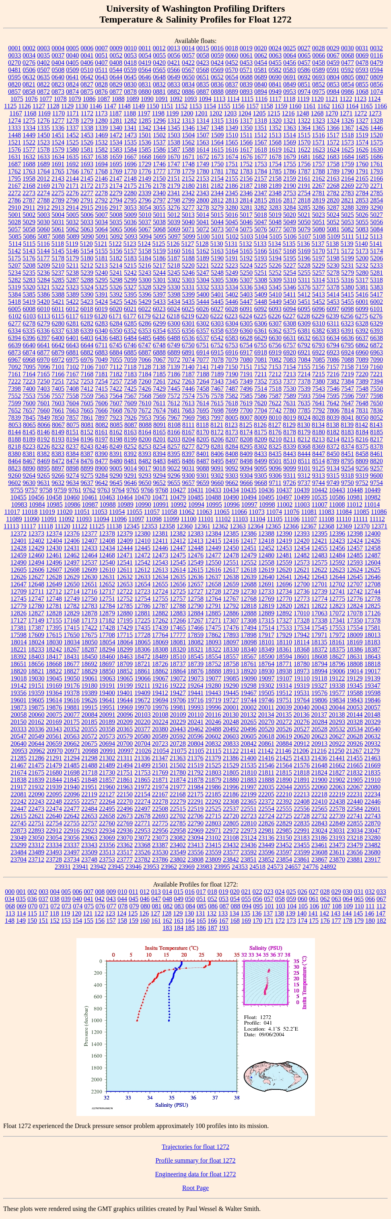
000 (9, 891)
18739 (195, 663)
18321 (195, 649)
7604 (72, 403)
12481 (284, 555)
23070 (125, 837)
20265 (249, 721)
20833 (231, 743)
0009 (115, 48)
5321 (43, 287)
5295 (101, 279)
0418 (130, 62)
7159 (361, 366)
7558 (72, 395)
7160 (376, 366)
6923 (333, 352)
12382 (178, 533)
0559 (130, 69)
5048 (275, 222)
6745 (115, 345)
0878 (130, 91)
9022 (173, 468)
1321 (289, 120)
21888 (266, 779)
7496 (246, 388)
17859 (195, 634)
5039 (173, 222)
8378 (376, 446)
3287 (333, 207)
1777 (159, 171)
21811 (266, 772)
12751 (107, 598)
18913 (231, 671)
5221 (202, 265)
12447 (178, 548)
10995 (214, 504)
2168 (29, 185)
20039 (284, 707)
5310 (289, 279)
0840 (260, 84)
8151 (72, 432)
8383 (57, 453)
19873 (18, 707)
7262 (173, 381)
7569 (159, 395)
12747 (36, 598)
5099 (188, 236)
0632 (29, 77)
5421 (57, 301)
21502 (178, 765)
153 (66, 920)
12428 (18, 548)
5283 (29, 279)
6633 (318, 337)
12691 (266, 584)
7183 (130, 374)
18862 (160, 671)
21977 (178, 787)
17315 (266, 620)
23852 (266, 859)
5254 (289, 272)
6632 (304, 337)
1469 (101, 135)
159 (133, 920)
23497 (72, 852)
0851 (304, 84)
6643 (72, 345)
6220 (202, 316)
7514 (260, 388)
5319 (14, 287)
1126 (24, 106)
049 (178, 898)
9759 (60, 490)
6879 (57, 352)
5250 (246, 272)
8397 (188, 453)
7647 (347, 403)
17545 (319, 627)
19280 (213, 685)
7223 (29, 381)
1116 (261, 98)
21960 (107, 787)
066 (370, 898)
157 (111, 920)
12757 (178, 598)
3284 (289, 207)
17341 (337, 620)
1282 (130, 120)
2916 (101, 207)
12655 (160, 584)
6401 (72, 337)
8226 (43, 446)
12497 (72, 562)
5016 (231, 214)
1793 (376, 171)
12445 (142, 548)
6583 (231, 337)
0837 (231, 84)
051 (201, 898)
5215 (130, 265)
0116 (376, 55)
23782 (142, 859)
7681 (173, 410)
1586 (159, 149)
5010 (144, 214)
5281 (376, 272)
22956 (160, 830)
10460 (72, 497)
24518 (257, 866)
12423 (337, 540)
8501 (275, 461)
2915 (86, 207)
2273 (29, 193)
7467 (217, 388)
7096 (43, 366)
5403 (246, 294)
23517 (125, 852)
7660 (43, 410)
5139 (347, 243)
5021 (304, 214)
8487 (202, 461)
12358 (167, 526)
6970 (43, 359)
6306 (260, 323)
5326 (115, 287)
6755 (260, 345)
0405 (72, 62)
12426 (372, 540)
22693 (160, 816)
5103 (246, 236)
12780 (36, 605)
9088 (202, 468)
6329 (376, 323)
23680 (372, 852)
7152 (260, 366)
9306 (275, 475)
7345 (231, 381)
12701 (319, 584)
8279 (202, 446)
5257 (318, 272)
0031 (362, 48)
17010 (302, 613)
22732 (319, 816)
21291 (54, 758)
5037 (144, 222)
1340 (115, 127)
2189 (275, 185)
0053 (130, 55)
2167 (14, 185)
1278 (72, 120)
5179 (72, 258)
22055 (302, 787)
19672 (142, 700)
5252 (275, 272)
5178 (57, 258)
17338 (319, 620)
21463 (372, 758)
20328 (355, 721)
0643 (101, 77)
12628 (54, 576)
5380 (347, 287)
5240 (101, 272)
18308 (160, 649)
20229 (178, 721)
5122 (115, 243)
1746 (159, 164)
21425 (284, 758)
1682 (318, 156)
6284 (115, 323)
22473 (36, 808)
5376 (304, 287)
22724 (266, 816)
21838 (18, 779)
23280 (372, 837)
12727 (195, 591)
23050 (36, 837)
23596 (266, 852)
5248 (217, 272)
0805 (347, 77)
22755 (72, 823)
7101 (58, 366)
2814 (246, 200)
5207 (14, 265)
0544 (115, 69)
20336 (36, 729)
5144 (43, 251)
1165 (366, 106)
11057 (152, 511)
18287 (89, 649)
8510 (289, 461)
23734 (72, 859)
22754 (54, 823)
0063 (275, 55)
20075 (54, 714)
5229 (318, 265)
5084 (376, 229)
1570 (304, 142)
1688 (29, 164)
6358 (217, 330)
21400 (249, 758)
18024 (37, 642)
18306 (142, 649)
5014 (202, 214)
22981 (266, 830)
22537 (231, 808)
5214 (115, 265)
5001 (14, 214)
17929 (284, 634)
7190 (231, 374)
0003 (43, 48)
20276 (302, 721)
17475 (213, 627)
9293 (144, 475)
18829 (89, 671)
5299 (130, 279)
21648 (319, 765)
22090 (36, 794)
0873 (57, 91)
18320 (178, 649)
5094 (145, 236)
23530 (160, 852)
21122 (231, 750)
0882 (173, 91)
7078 (217, 359)
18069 (160, 642)
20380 (160, 729)
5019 (275, 214)
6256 (347, 316)
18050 (90, 642)
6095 (304, 308)
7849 (43, 417)
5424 (101, 301)
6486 (159, 337)
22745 (18, 823)
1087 (103, 98)
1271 (346, 113)
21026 (143, 750)
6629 (260, 337)
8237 (72, 446)
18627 (337, 656)
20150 (18, 721)
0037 (57, 55)
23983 (204, 866)
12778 (372, 598)
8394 (159, 453)
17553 (337, 627)
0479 (376, 62)
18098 (249, 642)
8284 (231, 446)
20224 (160, 721)
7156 (318, 366)
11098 (154, 519)
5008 (115, 214)
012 (145, 891)
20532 (337, 729)
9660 (217, 482)
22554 (266, 808)
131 (200, 913)
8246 (101, 446)
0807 (362, 77)
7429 (159, 388)
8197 (101, 439)
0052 (115, 55)
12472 (142, 555)
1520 (376, 135)
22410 (319, 801)
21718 (89, 772)
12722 (125, 591)
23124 (249, 837)
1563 (202, 142)
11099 (171, 519)
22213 (302, 794)
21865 (142, 779)
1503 (173, 135)
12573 (302, 562)
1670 (173, 156)
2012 (43, 178)
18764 (266, 663)
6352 (130, 330)
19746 (266, 700)
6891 (188, 352)
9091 (217, 468)
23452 (284, 845)
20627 (337, 736)
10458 (54, 497)
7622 (275, 403)
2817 (289, 200)
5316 (347, 279)
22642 (72, 816)
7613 (188, 403)
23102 (213, 837)
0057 (188, 55)
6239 (332, 316)
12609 (89, 569)
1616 (231, 149)
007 (88, 891)
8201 (159, 439)
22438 (337, 801)
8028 (318, 417)
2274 (43, 193)
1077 (45, 98)
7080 (246, 359)
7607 (115, 403)
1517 (333, 135)
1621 (289, 149)
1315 (217, 120)
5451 (304, 301)
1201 (201, 113)
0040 (72, 55)
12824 (355, 605)
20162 (36, 721)
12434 (107, 548)
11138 (114, 526)
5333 (217, 287)
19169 (54, 685)
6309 (304, 323)
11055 (134, 511)
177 (336, 920)
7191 (246, 374)
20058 (19, 714)
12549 (195, 562)
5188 (188, 258)
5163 (217, 251)
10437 (284, 490)
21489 (107, 765)
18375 (337, 649)
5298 (115, 279)
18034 (72, 642)
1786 (289, 171)
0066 (318, 55)
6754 (246, 345)
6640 (29, 345)
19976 (160, 707)
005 (66, 891)
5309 (275, 279)
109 (348, 906)
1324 (333, 120)
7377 (289, 381)
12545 (178, 562)
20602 (213, 736)
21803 (213, 772)
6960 (362, 352)
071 (44, 906)
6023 (159, 308)
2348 (275, 193)
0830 (130, 84)
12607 (54, 569)
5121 (101, 243)
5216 (144, 265)
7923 (115, 417)
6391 (347, 330)
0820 (14, 84)
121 (88, 913)
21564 (284, 765)
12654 (142, 584)
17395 (54, 627)
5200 (362, 258)
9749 (333, 482)
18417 (54, 656)
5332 (202, 287)
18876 (195, 671)
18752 (213, 663)
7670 (130, 410)
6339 (86, 330)
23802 (178, 859)
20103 (143, 714)
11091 (49, 519)
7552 (14, 395)
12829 (72, 613)
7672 (144, 410)
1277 (57, 120)
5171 (333, 251)
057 (269, 898)
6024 (173, 308)
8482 (144, 461)
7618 (231, 403)
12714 (72, 591)
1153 (195, 106)
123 (110, 913)
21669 (372, 765)
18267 (72, 649)
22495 (107, 808)
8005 (231, 417)
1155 (224, 106)
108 (337, 906)
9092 (231, 468)
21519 (195, 765)
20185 (89, 721)
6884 (115, 352)
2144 (72, 178)
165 (201, 920)
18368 (302, 649)
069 (21, 906)
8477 (101, 461)
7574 (188, 395)
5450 (289, 301)
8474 (72, 461)
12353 (149, 526)
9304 (246, 475)
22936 (125, 830)
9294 (159, 475)
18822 (54, 671)
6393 (376, 330)
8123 (231, 424)
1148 (124, 106)
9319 (362, 475)
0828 (101, 84)
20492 (231, 729)
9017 (144, 468)
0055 (159, 55)
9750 (347, 482)
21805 (231, 772)
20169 (54, 721)
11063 (204, 511)
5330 (173, 287)
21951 (89, 787)
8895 (43, 468)
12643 (319, 576)
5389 (72, 294)
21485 (72, 765)
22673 (125, 816)
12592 (337, 562)
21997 (249, 787)
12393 (302, 533)
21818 (302, 772)
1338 (86, 127)
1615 (217, 149)
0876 (101, 91)
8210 (275, 439)
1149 (138, 106)
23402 (178, 845)
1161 (309, 106)
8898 (72, 468)
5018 (260, 214)
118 (54, 913)
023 (269, 891)
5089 (72, 236)
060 (302, 898)
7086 (333, 359)
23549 (178, 852)
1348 (217, 127)
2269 (347, 185)
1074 (376, 91)
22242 (18, 801)
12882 (160, 613)
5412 (304, 294)
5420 (43, 301)
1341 (130, 127)
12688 (249, 584)
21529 (231, 765)
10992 (179, 504)
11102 (223, 519)
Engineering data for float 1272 (195, 1174)
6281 (72, 323)
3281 (246, 207)
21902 (337, 779)
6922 (318, 352)
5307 (246, 279)
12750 (89, 598)
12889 (266, 613)
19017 (372, 671)
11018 (29, 511)
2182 (217, 185)
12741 (337, 591)
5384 (14, 294)
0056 (173, 55)
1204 (244, 113)
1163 (337, 106)
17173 (89, 620)
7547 (347, 388)
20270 (266, 721)
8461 (376, 453)
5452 (318, 301)
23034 (355, 830)
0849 (289, 84)
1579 (57, 149)
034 (9, 898)
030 (347, 891)
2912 (43, 207)
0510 (86, 69)
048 (167, 898)
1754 (275, 164)
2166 (376, 178)
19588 (355, 692)
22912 (54, 830)
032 (370, 891)
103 (280, 906)
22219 (337, 794)
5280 (362, 272)
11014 (372, 504)
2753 (289, 193)
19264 (195, 685)
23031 (337, 830)
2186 (231, 185)
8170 (202, 432)
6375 (289, 330)
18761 (249, 663)
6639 (14, 345)
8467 (29, 461)
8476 (86, 461)
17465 (178, 627)
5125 (158, 243)
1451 (57, 135)
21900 (319, 779)
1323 (318, 120)
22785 (178, 823)
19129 (354, 678)
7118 (130, 366)
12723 (142, 591)
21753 (142, 772)
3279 (217, 207)
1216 (288, 113)
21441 (337, 758)
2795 (130, 200)
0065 (304, 55)
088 (235, 906)
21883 (249, 779)
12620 (284, 569)
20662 (72, 743)
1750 (217, 164)
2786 (14, 200)
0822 (43, 84)
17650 (72, 634)
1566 (246, 142)
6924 (347, 352)
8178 (289, 432)
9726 (289, 482)
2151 (173, 178)
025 (291, 891)
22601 (372, 808)
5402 (231, 294)
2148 (130, 178)
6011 (57, 308)
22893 (36, 830)
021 (246, 891)
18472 (142, 656)
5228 (304, 265)
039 (66, 898)
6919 (275, 352)
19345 (355, 685)
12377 (89, 533)
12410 (142, 540)
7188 (202, 374)
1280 (101, 120)
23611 (337, 852)
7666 (101, 410)
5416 (362, 294)
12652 (107, 584)
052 (212, 898)
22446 (372, 801)
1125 (10, 106)
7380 (318, 381)
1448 (14, 135)
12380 (142, 533)
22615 (18, 816)
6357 (202, 330)
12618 (249, 569)
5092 (116, 236)
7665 (86, 410)
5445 (217, 301)
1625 (347, 149)
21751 (125, 772)
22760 (107, 823)
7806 (333, 410)
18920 (249, 671)
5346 (289, 287)
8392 (130, 453)
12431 (72, 548)
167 (223, 920)
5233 (376, 265)
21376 (195, 758)
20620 (302, 736)
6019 (101, 308)
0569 (217, 69)
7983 (202, 417)
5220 (188, 265)
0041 (86, 55)
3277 (188, 207)
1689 (43, 164)
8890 (29, 468)
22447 (18, 808)
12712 (54, 591)
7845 (29, 417)
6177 (129, 316)
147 (380, 913)
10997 (249, 504)
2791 (86, 200)
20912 (302, 743)
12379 (125, 533)
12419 (284, 540)
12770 (284, 598)
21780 (178, 772)
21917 (18, 787)
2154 (217, 178)
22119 (89, 794)
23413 (195, 845)
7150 (231, 366)
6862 (362, 345)
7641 (318, 403)
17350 (355, 620)
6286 (144, 323)
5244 (159, 272)
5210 (57, 265)
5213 (101, 265)
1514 (289, 135)
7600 (29, 403)
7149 (216, 366)
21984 (195, 787)
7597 (362, 395)
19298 (249, 685)
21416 (266, 758)
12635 (178, 576)
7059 (130, 359)
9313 (318, 475)
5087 (43, 236)
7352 (260, 381)
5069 (173, 229)
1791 (362, 171)
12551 (231, 562)
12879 (107, 613)
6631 (289, 337)
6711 (101, 345)
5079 (304, 229)
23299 (18, 845)
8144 (14, 432)
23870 (337, 859)
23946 (134, 866)
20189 (107, 721)
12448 (195, 548)
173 (291, 920)
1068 (362, 91)
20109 (178, 714)
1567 (260, 142)
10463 (107, 497)
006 (77, 891)
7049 (101, 359)
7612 (173, 403)
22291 (195, 801)
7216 (333, 374)
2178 (159, 185)
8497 (231, 461)
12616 (213, 569)
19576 (319, 692)
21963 (125, 787)
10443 (337, 490)
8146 (43, 432)
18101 (267, 642)
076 (100, 906)
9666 (246, 482)
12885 (213, 613)
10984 (37, 504)
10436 (266, 490)
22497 (142, 808)
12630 (89, 576)
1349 (231, 127)
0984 (333, 91)
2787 (29, 200)
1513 (275, 135)
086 (213, 906)
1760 (362, 164)
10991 (161, 504)
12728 (213, 591)
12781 (54, 605)
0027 (304, 48)
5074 (231, 229)
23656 (355, 852)
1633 (43, 156)
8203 (173, 439)
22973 (249, 830)
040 (77, 898)
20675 (89, 743)
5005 (72, 214)
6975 (72, 359)
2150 (159, 178)
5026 (362, 214)
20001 (231, 707)
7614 (202, 403)
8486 (188, 461)
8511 (304, 461)
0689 (260, 77)
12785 (125, 605)
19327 (319, 685)
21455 (355, 758)
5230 (333, 265)
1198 (158, 113)
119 (65, 913)
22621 (36, 816)
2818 (304, 200)
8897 (57, 468)
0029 (333, 48)
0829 (115, 84)
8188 (14, 439)
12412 (178, 540)
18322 (213, 649)
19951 (107, 707)
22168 (178, 794)
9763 (103, 490)
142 (324, 913)
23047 (372, 830)
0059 (217, 55)
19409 (142, 692)
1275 (29, 120)
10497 (284, 497)
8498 (246, 461)
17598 (18, 634)
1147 (110, 106)
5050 (304, 222)
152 (55, 920)
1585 (144, 149)
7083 (289, 359)
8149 (57, 432)
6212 (158, 316)
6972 (57, 359)
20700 (125, 743)
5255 (304, 272)
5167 (275, 251)
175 (314, 920)
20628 (355, 736)
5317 (362, 279)
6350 (115, 330)
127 (155, 913)
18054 (107, 642)
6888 (159, 352)
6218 (173, 316)
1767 (86, 171)
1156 (238, 106)
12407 (89, 540)
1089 (132, 98)
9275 (86, 475)
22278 (160, 801)
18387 (372, 649)
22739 (337, 816)
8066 (43, 424)
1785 (275, 171)
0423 (202, 62)
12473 (160, 555)
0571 (246, 69)
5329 (159, 287)
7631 (289, 403)
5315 (333, 279)
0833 (173, 84)
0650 (188, 77)
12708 (372, 584)
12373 (36, 533)
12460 (36, 555)
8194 (72, 439)
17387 (36, 627)
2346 (246, 193)
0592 (347, 69)
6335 (29, 330)
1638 (101, 156)
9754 (376, 482)
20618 (266, 736)
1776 (144, 171)
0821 (29, 84)
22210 (284, 794)
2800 (202, 200)
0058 (202, 55)
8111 (188, 424)
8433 (260, 453)
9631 (43, 482)
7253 (86, 381)
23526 (142, 852)
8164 (144, 432)
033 (381, 891)
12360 (185, 526)
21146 (283, 750)
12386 (249, 533)
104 (291, 906)
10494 (249, 497)
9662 (231, 482)
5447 (246, 301)
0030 (347, 48)
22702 (178, 816)
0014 (188, 48)
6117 (72, 316)
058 (280, 898)
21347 (160, 758)
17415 (72, 627)
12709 (18, 591)
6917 (246, 352)
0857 (14, 91)
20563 (72, 736)
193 (223, 927)
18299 (125, 649)
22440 (355, 801)
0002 (29, 48)
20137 (319, 714)
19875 (36, 707)
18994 (319, 671)
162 (167, 920)
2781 (318, 193)
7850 (57, 417)
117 (43, 913)
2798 (173, 200)
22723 (249, 816)
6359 (231, 330)
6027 (217, 308)
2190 (289, 185)
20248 (231, 721)
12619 (266, 569)
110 (359, 906)
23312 (36, 845)
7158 (347, 366)
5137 (318, 243)
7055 (115, 359)
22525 (213, 808)
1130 (81, 106)
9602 (14, 482)
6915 (217, 352)
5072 (202, 229)
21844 (54, 779)
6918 (260, 352)
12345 (131, 526)
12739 (319, 591)
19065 (125, 678)
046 (145, 898)
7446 (188, 388)
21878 (195, 779)
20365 (125, 729)
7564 (115, 395)
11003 (302, 504)
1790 (347, 171)
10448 (355, 490)
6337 (57, 330)
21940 (72, 787)
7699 (231, 410)
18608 (319, 656)
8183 (347, 432)
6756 (275, 345)
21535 (249, 765)
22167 (160, 794)
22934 (107, 830)
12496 (54, 562)
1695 (115, 164)
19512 (284, 692)
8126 (260, 424)
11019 (47, 511)
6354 (159, 330)
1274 (14, 120)
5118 (57, 243)
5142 (14, 251)
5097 (174, 236)
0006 (86, 48)
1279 (86, 120)
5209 (43, 265)
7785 (304, 410)
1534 (115, 142)
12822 (319, 605)
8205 (202, 439)
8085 (116, 424)
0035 (43, 55)
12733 (266, 591)
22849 (337, 823)
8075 (72, 424)
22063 (337, 787)
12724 (160, 591)
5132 (245, 243)
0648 (159, 77)
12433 (89, 548)
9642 (101, 482)
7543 (318, 388)
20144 (354, 714)
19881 (72, 707)
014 (167, 891)
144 (347, 913)
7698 (217, 410)
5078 (289, 229)
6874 (29, 352)
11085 (361, 511)
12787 (160, 605)
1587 (173, 149)
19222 (178, 685)
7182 (115, 374)
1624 (333, 149)
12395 (319, 533)
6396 (29, 337)
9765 (132, 490)
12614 (178, 569)
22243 (36, 801)
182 (381, 920)
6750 (188, 345)
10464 (125, 497)
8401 (202, 453)
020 (235, 891)
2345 (231, 193)
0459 (333, 62)
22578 (337, 808)
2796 (144, 200)
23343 (89, 845)
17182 (107, 620)
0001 (14, 48)
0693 (318, 77)
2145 (86, 178)
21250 (336, 750)
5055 (362, 222)
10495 (266, 497)
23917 (372, 859)
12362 (220, 526)
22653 (89, 816)
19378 (72, 692)
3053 (130, 207)
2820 (333, 200)
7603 (57, 403)
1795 (14, 178)
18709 (125, 663)
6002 (376, 301)
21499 (142, 765)
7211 (260, 374)
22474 (54, 808)
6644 (86, 345)
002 (32, 891)
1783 (246, 171)
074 (77, 906)
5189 (202, 258)
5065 (115, 229)
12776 (355, 598)
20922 (337, 743)
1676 (246, 156)
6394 (14, 337)
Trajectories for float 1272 (195, 1146)
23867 (319, 859)
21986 (213, 787)
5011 (159, 214)
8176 (275, 432)
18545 (195, 656)
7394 (376, 381)
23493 (54, 852)
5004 (57, 214)
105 (303, 906)
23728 (54, 859)
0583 (289, 69)
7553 (29, 395)
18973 (302, 671)
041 (88, 898)
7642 (333, 403)
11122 (80, 526)
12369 (344, 526)
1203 (230, 113)
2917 (115, 207)
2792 (101, 200)
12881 (142, 613)
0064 (289, 55)
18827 (72, 671)
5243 (144, 272)
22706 (195, 816)
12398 (355, 533)
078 (123, 906)
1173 (101, 113)
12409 (125, 540)
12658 (213, 584)
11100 (188, 519)
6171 (115, 316)
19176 (72, 685)
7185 (159, 374)
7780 (289, 410)
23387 (160, 845)
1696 (130, 164)
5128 (202, 243)
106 (314, 906)
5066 (130, 229)
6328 (362, 323)
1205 (259, 113)
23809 (213, 859)
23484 (18, 852)
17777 (178, 634)
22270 (125, 801)
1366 (333, 127)
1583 (115, 149)
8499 (260, 461)
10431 (195, 490)
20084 (90, 714)
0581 (260, 69)
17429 (125, 627)
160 (145, 920)
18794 (319, 663)
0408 (115, 62)
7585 (246, 395)
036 (32, 898)
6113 (43, 316)
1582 (101, 149)
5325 (101, 287)
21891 (302, 779)
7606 (101, 403)
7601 (43, 403)
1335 (43, 127)
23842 (231, 859)
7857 (72, 417)
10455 (18, 497)
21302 (107, 758)
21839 (36, 779)
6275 (361, 316)
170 (257, 920)
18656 (36, 663)
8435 (275, 453)
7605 (86, 403)
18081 (178, 642)
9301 (202, 475)
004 (55, 891)
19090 (249, 678)
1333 (14, 127)
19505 (266, 692)
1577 (29, 149)
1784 (260, 171)
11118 (45, 526)
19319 (302, 685)
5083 (362, 229)
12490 (18, 562)
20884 (284, 743)
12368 (326, 526)
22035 (266, 787)
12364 (255, 526)
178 (347, 920)
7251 (57, 381)
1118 (289, 98)
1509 (217, 135)
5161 (188, 251)
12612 (142, 569)
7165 (43, 374)
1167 (16, 113)
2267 (318, 185)
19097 (267, 678)
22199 (249, 794)
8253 (144, 446)
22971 (213, 830)
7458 (202, 388)
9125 (318, 468)
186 (201, 927)
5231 (347, 265)
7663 (72, 410)
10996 (232, 504)
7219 (347, 374)
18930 (266, 671)
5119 (72, 243)
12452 (266, 548)
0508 (57, 69)
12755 (160, 598)
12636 (195, 576)
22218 (319, 794)
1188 (129, 113)
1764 (43, 171)
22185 (213, 794)
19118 (319, 678)
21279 (372, 750)
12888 (249, 613)
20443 (178, 729)
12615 (195, 569)
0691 (289, 77)
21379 (213, 758)
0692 (304, 77)
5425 (115, 301)
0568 (202, 69)
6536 (188, 337)
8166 (173, 432)
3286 (318, 207)
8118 (202, 424)
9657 (188, 482)
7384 (347, 381)
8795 (347, 461)
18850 (107, 671)
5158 (144, 251)
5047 (260, 222)
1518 (347, 135)
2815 (260, 200)
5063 (86, 229)
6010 (43, 308)
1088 (118, 98)
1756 (304, 164)
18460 (107, 656)
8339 (289, 446)
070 (32, 906)
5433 (159, 301)
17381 (18, 627)
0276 (29, 62)
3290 (376, 207)
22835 (302, 823)
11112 (377, 519)
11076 (291, 511)
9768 (161, 490)
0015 (202, 48)
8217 (376, 439)
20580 (142, 736)
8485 (173, 461)
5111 (348, 236)
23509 (89, 852)
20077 (72, 714)
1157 (252, 106)
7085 (318, 359)
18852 (125, 671)
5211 (72, 265)
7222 (14, 381)
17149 (36, 620)
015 (178, 891)
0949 (275, 91)
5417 (376, 294)
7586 (260, 395)
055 (246, 898)
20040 (302, 707)
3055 (159, 207)
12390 (284, 533)
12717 (107, 591)
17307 (231, 620)
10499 (302, 497)
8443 (289, 453)
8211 (289, 439)
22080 (372, 787)
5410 (275, 294)
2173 (101, 185)
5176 (29, 258)
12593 (355, 562)
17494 (249, 627)
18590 (266, 656)
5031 (57, 222)
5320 (29, 287)
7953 (144, 417)
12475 (178, 555)
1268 (317, 113)
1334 (29, 127)
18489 (160, 656)
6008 (29, 308)
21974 (160, 787)
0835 (202, 84)
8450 (333, 453)
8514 (318, 461)
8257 (173, 446)
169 (246, 920)
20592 (178, 736)
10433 (213, 490)
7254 (101, 381)
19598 (372, 692)
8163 (130, 432)
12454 (302, 548)
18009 (355, 634)
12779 (18, 605)
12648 (36, 584)
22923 (89, 830)
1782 (231, 171)
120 (76, 913)
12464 (89, 555)
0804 (333, 77)
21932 (36, 787)
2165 (362, 178)
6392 (362, 330)
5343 (260, 287)
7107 (101, 366)
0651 (202, 77)
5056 (376, 222)
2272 (14, 193)
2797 (159, 200)
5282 (14, 279)
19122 (337, 678)
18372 (319, 649)
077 (111, 906)
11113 (11, 526)
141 (313, 913)
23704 (18, 859)
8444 (304, 453)
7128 (144, 366)
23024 (319, 830)
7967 (173, 417)
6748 (159, 345)
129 (178, 913)
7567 (130, 395)
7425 (130, 388)
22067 (355, 787)
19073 (196, 678)
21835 (372, 772)
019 (223, 891)
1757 (318, 164)
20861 (266, 743)
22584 (355, 808)
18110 (284, 642)
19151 (36, 685)
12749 (72, 598)
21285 (18, 758)
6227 (289, 316)
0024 (275, 48)
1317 (246, 120)
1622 (304, 149)
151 (43, 920)
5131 (231, 243)
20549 (36, 736)
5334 (231, 287)
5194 (275, 258)
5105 (275, 236)
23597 (284, 852)
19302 (266, 685)
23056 (72, 837)
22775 (160, 823)
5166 (260, 251)
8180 (318, 432)
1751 (231, 164)
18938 (284, 671)
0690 (275, 77)
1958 (29, 178)
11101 (206, 519)
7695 (202, 410)
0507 (43, 69)
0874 (72, 91)
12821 (302, 605)
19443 (213, 692)
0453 (246, 62)
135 (245, 913)
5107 (304, 236)
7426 (144, 388)
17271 (213, 620)
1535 (130, 142)
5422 (72, 301)
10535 (319, 497)
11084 (344, 511)
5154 (86, 251)
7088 (347, 359)
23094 (195, 837)
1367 (347, 127)
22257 (89, 801)
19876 (54, 707)
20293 (337, 721)
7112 (116, 366)
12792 (231, 605)
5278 (333, 272)
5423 (86, 301)
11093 (84, 519)
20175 (72, 721)
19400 (107, 692)
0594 (376, 69)
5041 (202, 222)
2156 (246, 178)
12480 (266, 555)
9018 (159, 468)
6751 (202, 345)
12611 (124, 569)
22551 (249, 808)
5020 (289, 214)
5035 (115, 222)
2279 (115, 193)
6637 (362, 337)
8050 (362, 417)
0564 (144, 69)
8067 (58, 424)
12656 (178, 584)
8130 (303, 424)
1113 (219, 98)
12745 (18, 598)
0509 (72, 69)
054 (235, 898)
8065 (29, 424)
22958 (178, 830)
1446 (376, 127)
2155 (231, 178)
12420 (302, 540)
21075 (179, 750)
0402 (43, 62)
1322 (304, 120)
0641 (72, 77)
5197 (318, 258)
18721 (142, 663)
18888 (213, 671)
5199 (347, 258)
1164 (352, 106)
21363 (178, 758)
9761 (74, 490)
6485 (144, 337)
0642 (86, 77)
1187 (115, 113)
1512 (260, 135)
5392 (115, 294)
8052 (376, 417)
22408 (302, 801)
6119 (86, 316)
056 (257, 898)
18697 (107, 663)
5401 (217, 294)
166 (212, 920)
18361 (284, 649)
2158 (275, 178)
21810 (249, 772)
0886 (188, 91)
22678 (142, 816)
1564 (217, 142)
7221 (376, 374)
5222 (217, 265)
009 (111, 891)
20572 (89, 736)
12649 (54, 584)
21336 (142, 758)
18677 (72, 663)
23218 (355, 837)
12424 (355, 540)
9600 (376, 475)
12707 (355, 584)
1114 (233, 98)
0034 (29, 55)
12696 (284, 584)
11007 (319, 504)
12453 (284, 548)
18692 (89, 663)
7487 (231, 388)
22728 (302, 816)
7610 (144, 403)
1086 (89, 98)
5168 (289, 251)
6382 (318, 330)
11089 (14, 519)
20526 (284, 729)
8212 (304, 439)
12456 (337, 548)
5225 (260, 265)
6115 (58, 316)
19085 (231, 678)
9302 (217, 475)
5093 (130, 236)
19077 (214, 678)
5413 (318, 294)
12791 (213, 605)
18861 (142, 671)
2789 (57, 200)
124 (121, 913)
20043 (319, 707)
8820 (376, 461)
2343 (202, 193)
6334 (14, 330)
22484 (89, 808)
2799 (188, 200)
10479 (178, 497)
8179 (304, 432)
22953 (142, 830)
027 (314, 891)
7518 (275, 388)
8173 (231, 432)
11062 (187, 511)
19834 (337, 700)
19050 (72, 678)
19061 (90, 678)
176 (325, 920)
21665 (355, 765)
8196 (86, 439)
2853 (362, 200)
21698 (72, 772)
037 (43, 898)
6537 (202, 337)
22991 (302, 830)
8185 (376, 432)
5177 (43, 258)
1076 (31, 98)
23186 (319, 837)
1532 (101, 142)
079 (134, 906)
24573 (275, 866)
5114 (14, 243)
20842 (249, 743)
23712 (36, 859)
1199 (172, 113)
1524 (57, 142)
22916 (72, 830)
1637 (86, 156)
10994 (196, 504)
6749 (173, 345)
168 (235, 920)
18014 (19, 642)
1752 (246, 164)
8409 (246, 453)
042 (100, 898)
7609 (130, 403)
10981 (355, 497)
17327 (284, 620)
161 (156, 920)
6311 (333, 323)
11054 (117, 511)
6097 (333, 308)
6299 (159, 323)
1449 (29, 135)
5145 (57, 251)
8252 (130, 446)
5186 (159, 258)
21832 (355, 772)
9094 (246, 468)
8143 (376, 424)
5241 (115, 272)
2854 (376, 200)
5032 (72, 222)
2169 (43, 185)
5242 (130, 272)
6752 (217, 345)
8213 (318, 439)
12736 (302, 591)
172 (280, 920)
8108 (174, 424)
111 (370, 906)
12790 (195, 605)
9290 (115, 475)
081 (156, 906)
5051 (318, 222)
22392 (284, 801)
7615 (217, 403)
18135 (319, 642)
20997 (125, 750)
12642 (302, 576)
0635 (43, 77)
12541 (125, 562)
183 (167, 927)
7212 (275, 374)
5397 (159, 294)
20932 (372, 743)
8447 (318, 453)
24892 (328, 866)
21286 (36, 758)
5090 (87, 236)
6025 (188, 308)
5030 (43, 222)
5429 (144, 301)
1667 (130, 156)
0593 (362, 69)
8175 (260, 432)
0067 (333, 55)
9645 (115, 482)
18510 (178, 656)
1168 (30, 113)
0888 (217, 91)
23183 (302, 837)
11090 (31, 519)
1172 (87, 113)
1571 (318, 142)
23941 (80, 866)
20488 (213, 729)
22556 (302, 808)
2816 (275, 200)
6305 (246, 323)
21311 (124, 758)
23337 (72, 845)
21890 (284, 779)
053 (223, 898)
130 (189, 913)
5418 (14, 301)
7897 (101, 417)
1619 (275, 149)
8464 (14, 461)
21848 (89, 779)
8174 (246, 432)
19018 (19, 678)
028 (325, 891)
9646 (130, 482)
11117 (28, 526)
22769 (125, 823)
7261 (159, 381)
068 (10, 906)
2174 (115, 185)
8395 (173, 453)
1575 (376, 142)
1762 (14, 171)
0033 (14, 55)
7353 (275, 381)
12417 (249, 540)
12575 (319, 562)
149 (21, 920)
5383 (376, 287)
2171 (72, 185)
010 (122, 891)
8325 (275, 446)
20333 (18, 729)
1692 (72, 164)
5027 (376, 214)
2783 (347, 193)
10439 (302, 490)
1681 (304, 156)
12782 (72, 605)
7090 (376, 359)
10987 (90, 504)
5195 (289, 258)
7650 (376, 403)
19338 (337, 685)
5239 (86, 272)
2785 (376, 193)
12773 (302, 598)
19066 (143, 678)
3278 (202, 207)
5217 (159, 265)
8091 (159, 424)
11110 (343, 519)
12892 (284, 613)
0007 (101, 48)
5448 (260, 301)
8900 (101, 468)
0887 (202, 91)
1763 (29, 171)
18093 (214, 642)
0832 (159, 84)
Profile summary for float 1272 (195, 1160)
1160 (295, 106)
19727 (231, 700)
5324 (86, 287)
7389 (362, 381)
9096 (275, 468)
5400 (202, 294)
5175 (14, 258)
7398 (14, 388)
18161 (337, 642)
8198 (115, 439)
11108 (326, 519)
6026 (202, 308)
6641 (43, 345)
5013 (188, 214)
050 (190, 898)
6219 (187, 316)
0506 (29, 69)
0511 (101, 69)
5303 (188, 279)
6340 (101, 330)
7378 (304, 381)
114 (21, 913)
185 (190, 927)
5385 (29, 294)
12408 (107, 540)
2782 (333, 193)
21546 (266, 765)
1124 (374, 98)
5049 (289, 222)
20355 (89, 729)
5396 (144, 294)
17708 (107, 634)
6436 (101, 337)
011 (133, 891)
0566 (173, 69)
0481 (14, 69)
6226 (274, 316)
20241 (195, 721)
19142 (18, 685)
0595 (14, 77)
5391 (101, 294)
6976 (86, 359)
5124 (144, 243)
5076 (260, 229)
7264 (202, 381)
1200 (186, 113)
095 (258, 906)
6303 (217, 323)
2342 (188, 193)
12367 (308, 526)
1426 (362, 127)
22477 (72, 808)
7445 (173, 388)
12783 (89, 605)
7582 (231, 395)
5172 (347, 251)
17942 (302, 634)
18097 (231, 642)
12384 (213, 533)
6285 (130, 323)
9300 (188, 475)
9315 (333, 475)
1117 (275, 98)
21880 (231, 779)
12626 (18, 576)
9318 (347, 475)
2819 (318, 200)
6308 (289, 323)
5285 (57, 279)
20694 (107, 743)
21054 (161, 750)
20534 (355, 729)
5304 (202, 279)
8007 (246, 417)
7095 (29, 366)
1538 (173, 142)
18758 (231, 663)
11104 (257, 519)
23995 (222, 866)
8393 (144, 453)
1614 (202, 149)
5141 (376, 243)
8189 (29, 439)
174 (302, 920)
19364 (54, 692)
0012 (159, 48)
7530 (289, 388)
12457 (355, 548)
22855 (355, 823)
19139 (372, 678)
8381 (29, 453)
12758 (195, 598)
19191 (107, 685)
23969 (187, 866)
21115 (213, 750)
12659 (231, 584)
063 (336, 898)
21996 (231, 787)
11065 (221, 511)
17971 (319, 634)
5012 (173, 214)
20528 (319, 729)
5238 (72, 272)
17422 (89, 627)
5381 (362, 287)
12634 (160, 576)
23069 (107, 837)
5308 (260, 279)
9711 (275, 482)
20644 (36, 743)
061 (314, 898)
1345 (173, 127)
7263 (188, 381)
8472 (57, 461)
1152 (181, 106)
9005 (115, 468)
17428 (107, 627)
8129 (289, 424)
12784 (107, 605)
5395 (130, 294)
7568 (144, 395)
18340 (249, 649)
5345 (275, 287)
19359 (36, 692)
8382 (43, 453)
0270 (14, 62)
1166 (381, 106)
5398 (173, 294)
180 (370, 920)
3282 (260, 207)
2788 (43, 200)
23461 (319, 845)
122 (99, 913)
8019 (289, 417)
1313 (188, 120)
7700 (246, 410)
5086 (29, 236)
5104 (261, 236)
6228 (303, 316)
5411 (289, 294)
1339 (101, 127)
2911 (29, 207)
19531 (302, 692)
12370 (362, 526)
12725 (178, 591)
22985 (284, 830)
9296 (173, 475)
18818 (372, 663)
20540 (372, 729)
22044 (284, 787)
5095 (159, 236)
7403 (43, 388)
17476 (231, 627)
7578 (217, 395)
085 (201, 906)
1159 (281, 106)
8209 (260, 439)
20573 (107, 736)
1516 (318, 135)
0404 (57, 62)
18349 (266, 649)
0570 (231, 69)
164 (190, 920)
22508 (160, 808)
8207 (231, 439)
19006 (337, 671)
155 (88, 920)
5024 (333, 214)
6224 (245, 316)
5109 (333, 236)
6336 (43, 330)
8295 (246, 446)
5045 (231, 222)
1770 (130, 171)
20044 (337, 707)
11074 (274, 511)
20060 (37, 714)
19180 (89, 685)
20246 (213, 721)
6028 (231, 308)
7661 (57, 410)
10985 (55, 504)
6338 (72, 330)
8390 (101, 453)
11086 (379, 511)
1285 (144, 120)
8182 (333, 432)
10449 (372, 490)
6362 (275, 330)
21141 (248, 750)
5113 (376, 236)
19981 (178, 707)
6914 (202, 352)
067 (381, 898)
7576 (202, 395)
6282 (86, 323)
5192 (246, 258)
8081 (87, 424)
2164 (347, 178)
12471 (125, 555)
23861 (302, 859)
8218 (14, 446)
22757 (89, 823)
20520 (266, 729)
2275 (57, 193)
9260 (14, 475)
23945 (116, 866)
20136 (301, 714)
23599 (302, 852)
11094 (101, 519)
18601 (302, 656)
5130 (216, 243)
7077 (202, 359)
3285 (304, 207)
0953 (289, 91)
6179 (144, 316)
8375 (362, 446)
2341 (173, 193)
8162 (115, 432)
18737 (178, 663)
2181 (202, 185)
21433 (302, 758)
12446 (160, 548)
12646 (372, 576)
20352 (72, 729)
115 (32, 913)
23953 (151, 866)
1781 (217, 171)
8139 (347, 424)
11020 (64, 511)
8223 (29, 446)
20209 (125, 721)
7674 (159, 410)
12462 (72, 555)
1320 (275, 120)
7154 (289, 366)
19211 (142, 685)
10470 (142, 497)
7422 (115, 388)
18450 (89, 656)
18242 (54, 649)
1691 (57, 164)
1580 (72, 149)
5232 (362, 265)
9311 (289, 475)
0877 (115, 91)
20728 (178, 743)
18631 (355, 656)
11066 (239, 511)
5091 (101, 236)
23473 (337, 845)
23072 (142, 837)
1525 (72, 142)
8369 (318, 446)
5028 (14, 222)
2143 (57, 178)
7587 (275, 395)
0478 (362, 62)
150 (32, 920)
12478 (231, 555)
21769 (160, 772)
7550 (376, 388)
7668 (115, 410)
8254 (159, 446)
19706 (178, 700)
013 (156, 891)
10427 (178, 490)
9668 (260, 482)
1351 (260, 127)
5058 (29, 229)
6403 (86, 337)
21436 (319, 758)
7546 (333, 388)
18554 (213, 656)
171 (269, 920)
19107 (284, 678)
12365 (273, 526)
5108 (319, 236)
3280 (231, 207)
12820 (284, 605)
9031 (188, 468)
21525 (213, 765)
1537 (159, 142)
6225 (260, 316)
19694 (160, 700)
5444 (202, 301)
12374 (54, 533)
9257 (376, 468)
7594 (318, 395)
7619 (246, 403)
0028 (318, 48)
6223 (231, 316)
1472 (115, 135)
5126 (173, 243)
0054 (144, 55)
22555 (284, 808)
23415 (213, 845)
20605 (249, 736)
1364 (304, 127)
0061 (246, 55)
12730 (249, 591)
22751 (36, 823)
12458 (372, 548)
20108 (160, 714)
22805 (231, 823)
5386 (43, 294)
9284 (101, 475)
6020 (115, 308)
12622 (319, 569)
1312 (173, 120)
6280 (57, 323)
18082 (196, 642)
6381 (304, 330)
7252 (72, 381)
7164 (29, 374)
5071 (188, 229)
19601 (18, 700)
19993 (195, 707)
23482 (372, 845)
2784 (362, 193)
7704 (260, 410)
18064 (125, 642)
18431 (72, 656)
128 (166, 913)
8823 (14, 468)
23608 (319, 852)
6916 (231, 352)
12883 (178, 613)
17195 (125, 620)
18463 (125, 656)
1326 (347, 120)
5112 (362, 236)
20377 (142, 729)
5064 (101, 229)
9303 (231, 475)
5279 (347, 272)
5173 (362, 251)
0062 (260, 55)
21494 (125, 765)
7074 (188, 359)
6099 (362, 308)
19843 (355, 700)
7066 (144, 359)
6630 (275, 337)
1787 (304, 171)
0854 (347, 84)
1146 (95, 106)
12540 (107, 562)
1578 (43, 149)
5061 (57, 229)
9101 (304, 468)
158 (122, 920)
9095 (260, 468)
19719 (213, 700)
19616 (72, 700)
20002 (249, 707)
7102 (72, 366)
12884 (195, 613)
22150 (125, 794)
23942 (98, 866)
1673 (217, 156)
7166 (57, 374)
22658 (107, 816)
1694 (101, 164)
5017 (246, 214)
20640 (18, 743)
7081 (260, 359)
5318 (376, 279)
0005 (72, 48)
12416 (231, 540)
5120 (86, 243)
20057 (372, 707)
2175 (130, 185)
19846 (372, 700)
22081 (18, 794)
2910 (14, 207)
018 (212, 891)
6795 (347, 345)
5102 (232, 236)
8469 (43, 461)
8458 (362, 453)
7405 (57, 388)
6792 (304, 345)
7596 (347, 395)
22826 (266, 823)
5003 (43, 214)
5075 (246, 229)
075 (89, 906)
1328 (376, 120)
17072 (337, 613)
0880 (144, 91)
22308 (231, 801)
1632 (29, 156)
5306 (231, 279)
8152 (86, 432)
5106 (290, 236)
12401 (18, 540)
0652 (217, 77)
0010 (130, 48)
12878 (89, 613)
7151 (245, 366)
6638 (376, 337)
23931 (63, 866)
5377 (318, 287)
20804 (195, 743)
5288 (86, 279)
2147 (115, 178)
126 (144, 913)
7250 (43, 381)
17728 (142, 634)
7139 (173, 366)
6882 (86, 352)
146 (369, 913)
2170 (57, 185)
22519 (195, 808)
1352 (275, 127)
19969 (125, 707)
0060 (231, 55)
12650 (72, 584)
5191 (231, 258)
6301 (188, 323)
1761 (376, 164)
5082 (347, 229)
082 (168, 906)
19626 (89, 700)
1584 (130, 149)
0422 (188, 62)
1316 (231, 120)
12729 (231, 591)
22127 (107, 794)
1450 (43, 135)
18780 (302, 663)
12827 (36, 613)
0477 (347, 62)
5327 (130, 287)
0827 (86, 84)
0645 (130, 77)
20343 (54, 729)
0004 (57, 48)
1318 (260, 120)
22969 (195, 830)
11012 (354, 504)
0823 (57, 84)
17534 (302, 627)
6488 (173, 337)
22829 (284, 823)
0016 (217, 48)
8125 (245, 424)
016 (190, 891)
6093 (275, 308)
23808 (195, 859)
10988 (108, 504)
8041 (347, 417)
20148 (372, 714)
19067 (160, 678)
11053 (99, 511)
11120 (62, 526)
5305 (217, 279)
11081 (309, 511)
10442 (319, 490)
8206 (217, 439)
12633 (142, 576)
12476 (195, 555)
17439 (160, 627)
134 (234, 913)
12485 (355, 555)
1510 (231, 135)
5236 (43, 272)
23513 (107, 852)
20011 (266, 707)
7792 (318, 410)
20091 (107, 714)
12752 (125, 598)
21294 (72, 758)
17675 (89, 634)
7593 (304, 395)
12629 (72, 576)
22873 (18, 830)
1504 (188, 135)
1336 (57, 127)
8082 (101, 424)
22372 (266, 801)
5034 (101, 222)
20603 (231, 736)
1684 (347, 156)
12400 (372, 533)
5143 (29, 251)
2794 (115, 200)
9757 (31, 490)
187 (212, 927)
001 (21, 891)
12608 (72, 569)
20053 (355, 707)
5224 (246, 265)
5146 (72, 251)
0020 (260, 48)
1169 (44, 113)
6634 (333, 337)
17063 (319, 613)
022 (257, 891)
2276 (72, 193)
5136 (303, 243)
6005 (14, 308)
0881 (159, 91)
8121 (216, 424)
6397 (43, 337)
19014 (355, 671)
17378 (372, 620)
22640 (54, 816)
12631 (107, 576)
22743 (372, 816)
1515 (304, 135)
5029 (29, 222)
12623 (337, 569)
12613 (160, 569)
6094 (289, 308)
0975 (318, 91)
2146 (101, 178)
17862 (213, 634)
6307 (275, 323)
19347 (372, 685)
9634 (72, 482)
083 (179, 906)
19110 (302, 678)
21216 (319, 750)
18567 (249, 656)
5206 (376, 258)
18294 (107, 649)
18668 (54, 663)
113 (10, 913)
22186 (231, 794)
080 (145, 906)
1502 (159, 135)
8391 (115, 453)
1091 (161, 98)
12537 (89, 562)
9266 (57, 475)
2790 (72, 200)
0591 (333, 69)
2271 (376, 185)
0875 (86, 91)
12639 (249, 576)
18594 (284, 656)
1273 (374, 113)
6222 (216, 316)
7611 (159, 403)
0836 (217, 84)
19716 (195, 700)
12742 (355, 591)
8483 (159, 461)
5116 (43, 243)
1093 (190, 98)
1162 (323, 106)
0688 (246, 77)
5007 (101, 214)
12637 (213, 576)
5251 (260, 272)
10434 (231, 490)
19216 (160, 685)
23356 (107, 845)
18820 (18, 671)
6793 (318, 345)
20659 (54, 743)
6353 (144, 330)
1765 (57, 171)
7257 (115, 381)
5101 (217, 236)
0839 (246, 84)
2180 (188, 185)
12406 (72, 540)
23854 (284, 859)
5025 (347, 214)
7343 (217, 381)
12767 (231, 598)
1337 (72, 127)
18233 (36, 649)
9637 (86, 482)
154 (77, 920)
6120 (101, 316)
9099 (289, 468)
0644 (115, 77)
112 (380, 906)
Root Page (195, 1187)
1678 (275, 156)
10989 (125, 504)
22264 (107, 801)
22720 (231, 816)
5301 (159, 279)
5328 (144, 287)
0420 (159, 62)
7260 (144, 381)
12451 (249, 548)
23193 (337, 837)
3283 (275, 207)
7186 (173, 374)
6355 (173, 330)
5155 (101, 251)
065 (359, 898)
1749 (202, 164)
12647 (18, 584)
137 (268, 913)
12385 (231, 533)
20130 (230, 714)
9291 (130, 475)
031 (359, 891)
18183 (372, 642)
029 (336, 891)
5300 (144, 279)
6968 (29, 359)
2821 (347, 200)
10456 (36, 497)
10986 (72, 504)
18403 (36, 656)
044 (122, 898)
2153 (202, 178)
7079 (231, 359)
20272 (284, 721)
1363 (289, 127)
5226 (275, 265)
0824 (72, 84)
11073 (256, 511)
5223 (231, 265)
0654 (231, 77)
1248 (302, 113)
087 (224, 906)
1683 (333, 156)
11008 (337, 504)
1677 (260, 156)
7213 (289, 374)
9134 (333, 468)
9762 (89, 490)
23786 (160, 859)
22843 (319, 823)
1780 (202, 171)
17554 (355, 627)
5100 (203, 236)
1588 (188, 149)
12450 (231, 548)
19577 (337, 692)
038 (55, 898)
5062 (72, 229)
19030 (37, 678)
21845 (72, 779)
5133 (260, 243)
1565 (231, 142)
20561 (54, 736)
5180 (86, 258)
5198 (333, 258)
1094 (205, 98)
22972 (231, 830)
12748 (54, 598)
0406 (86, 62)
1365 (318, 127)
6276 (376, 316)
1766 (72, 171)
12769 (266, 598)
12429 (36, 548)
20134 (266, 714)
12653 (125, 584)
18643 (372, 656)
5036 (130, 222)
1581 (86, 149)
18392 (18, 656)
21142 (266, 750)
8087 (130, 424)
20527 (302, 729)
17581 (372, 627)
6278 (29, 323)
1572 (333, 142)
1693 (86, 164)
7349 (246, 381)
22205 (266, 794)
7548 (362, 388)
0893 (246, 91)
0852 (318, 84)
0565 (159, 69)
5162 (202, 251)
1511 (246, 135)
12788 (178, 605)
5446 (231, 301)
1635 (72, 156)
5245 (173, 272)
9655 (173, 482)
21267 (354, 750)
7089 (362, 359)
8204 (188, 439)
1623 (318, 149)
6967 (14, 359)
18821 (36, 671)
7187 (188, 374)
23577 (231, 852)
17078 (355, 613)
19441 (195, 692)
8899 (86, 468)
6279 (43, 323)
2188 (260, 185)
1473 (130, 135)
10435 (249, 490)
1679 (289, 156)
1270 (331, 113)
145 (358, 913)
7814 (347, 410)
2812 (217, 200)
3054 (144, 207)
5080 (318, 229)
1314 (202, 120)
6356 (188, 330)
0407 (101, 62)
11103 (240, 519)
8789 (333, 461)
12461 (54, 555)
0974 (304, 91)
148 (9, 920)
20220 (142, 721)
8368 (304, 446)
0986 (347, 91)
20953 (19, 750)
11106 (292, 519)
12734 (284, 591)
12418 (266, 540)
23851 (249, 859)
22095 (54, 794)
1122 (346, 98)
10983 (19, 504)
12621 (302, 569)
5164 (231, 251)
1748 (188, 164)
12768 (249, 598)
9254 (347, 468)
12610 (107, 569)
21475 (36, 765)
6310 (318, 323)
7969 (188, 417)
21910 (372, 779)
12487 (372, 555)
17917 (266, 634)
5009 (130, 214)
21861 (125, 779)
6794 (333, 345)
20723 (160, 743)
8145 (29, 432)
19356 (18, 692)
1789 (333, 171)
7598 (376, 395)
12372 (18, 533)
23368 (142, 845)
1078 (60, 98)
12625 (372, 569)
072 (55, 906)
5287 (72, 279)
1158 (266, 106)
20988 (90, 750)
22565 (319, 808)
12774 (319, 598)
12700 (302, 584)
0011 (144, 48)
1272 (360, 113)
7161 (14, 374)
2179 (173, 185)
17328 (302, 620)
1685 (362, 156)
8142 (361, 424)
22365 (249, 801)
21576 (302, 765)
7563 (101, 395)
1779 (188, 171)
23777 (125, 859)
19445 (231, 692)
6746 (130, 345)
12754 (142, 598)
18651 (18, 663)
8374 (347, 446)
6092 (260, 308)
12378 (107, 533)
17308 (249, 620)
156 (100, 920)
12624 (355, 569)
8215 (347, 439)
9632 (57, 482)
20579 (125, 736)
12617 (231, 569)
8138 (332, 424)
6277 (14, 323)
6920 (289, 352)
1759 (347, 164)
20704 (142, 743)
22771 (142, 823)
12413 (195, 540)
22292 (213, 801)
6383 (333, 330)
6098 (347, 308)
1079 (74, 98)
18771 (284, 663)
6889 (173, 352)
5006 (86, 214)
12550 (213, 562)
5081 (333, 229)
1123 (360, 98)
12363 (238, 526)
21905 (355, 779)
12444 (125, 548)
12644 (337, 576)
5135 (289, 243)
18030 (54, 642)
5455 (347, 301)
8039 (333, 417)
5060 (43, 229)
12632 (125, 576)
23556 (195, 852)
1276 (43, 120)
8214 (333, 439)
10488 (213, 497)
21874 (178, 779)
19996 (213, 707)
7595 (333, 395)
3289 (362, 207)
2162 (318, 178)
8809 (362, 461)
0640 (57, 77)
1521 (14, 142)
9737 (304, 482)
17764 (160, 634)
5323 (72, 287)
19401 (125, 692)
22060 (319, 787)
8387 (86, 453)
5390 (86, 294)
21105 (196, 750)
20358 (107, 729)
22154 (142, 794)
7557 (57, 395)
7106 (87, 366)
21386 (231, 758)
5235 (29, 272)
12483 (319, 555)
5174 (376, 251)
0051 (101, 55)
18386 (355, 649)
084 (190, 906)
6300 (173, 323)
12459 (18, 555)
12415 (213, 540)
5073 (217, 229)
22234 (372, 794)
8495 (217, 461)
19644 (125, 700)
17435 (142, 627)
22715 (213, 816)
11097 (136, 519)
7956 (159, 417)
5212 (86, 265)
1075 (16, 98)
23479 (355, 845)
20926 (355, 743)
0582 (275, 69)
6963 (376, 352)
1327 (362, 120)
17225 (142, 620)
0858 (29, 91)
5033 (86, 222)
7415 (101, 388)
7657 (29, 410)
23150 (284, 837)
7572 (173, 395)
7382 (333, 381)
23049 (18, 837)
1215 (273, 113)
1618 (260, 149)
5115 (29, 243)
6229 (318, 316)
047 (156, 898)
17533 (284, 627)
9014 (130, 468)
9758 (45, 490)
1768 (101, 171)
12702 (337, 584)
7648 (362, 403)
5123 (129, 243)
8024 (304, 417)
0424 (217, 62)
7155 (303, 366)
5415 (347, 294)
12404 (54, 540)
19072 (178, 678)
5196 (304, 258)
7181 (101, 374)
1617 (246, 149)
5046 (246, 222)
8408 (231, 453)
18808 (355, 663)
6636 (347, 337)
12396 (337, 533)
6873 (14, 352)
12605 (18, 569)
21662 (337, 765)
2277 (86, 193)
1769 (115, 171)
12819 (266, 605)
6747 (144, 345)
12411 (160, 540)
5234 (14, 272)
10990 (143, 504)
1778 (173, 171)
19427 (178, 692)
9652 (159, 482)
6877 (43, 352)
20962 (37, 750)
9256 (362, 468)
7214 (304, 374)
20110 (196, 714)
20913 (319, 743)
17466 (195, 627)
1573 (347, 142)
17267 (195, 620)
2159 (289, 178)
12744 (372, 591)
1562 (188, 142)
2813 (231, 200)
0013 (173, 48)
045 (133, 898)
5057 (14, 229)
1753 (260, 164)
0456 (289, 62)
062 (325, 898)
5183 (130, 258)
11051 (82, 511)
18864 (178, 671)
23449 (266, 845)
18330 (231, 649)
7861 (86, 417)
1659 (115, 156)
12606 (36, 569)
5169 (304, 251)
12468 (107, 555)
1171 (72, 113)
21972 (142, 787)
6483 (115, 337)
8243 (86, 446)
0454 (260, 62)
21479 (54, 765)
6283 (101, 323)
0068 (347, 55)
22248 (54, 801)
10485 (195, 497)
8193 (57, 439)
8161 (101, 432)
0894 (260, 91)
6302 (202, 323)
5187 (173, 258)
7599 (14, 403)
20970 (55, 750)
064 (347, 898)
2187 (246, 185)
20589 (160, 736)
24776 (311, 866)
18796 (337, 663)
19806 (319, 700)
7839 (14, 417)
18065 (143, 642)
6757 (289, 345)
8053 (14, 424)
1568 (275, 142)
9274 (72, 475)
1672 (202, 156)
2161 (304, 178)
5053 (347, 222)
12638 (231, 576)
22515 (178, 808)
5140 (361, 243)
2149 (144, 178)
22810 (249, 823)
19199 (125, 685)
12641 (284, 576)
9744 (318, 482)
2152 (188, 178)
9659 (202, 482)
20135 (284, 714)
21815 (284, 772)
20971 (72, 750)
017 (201, 891)
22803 (213, 823)
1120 (317, 98)
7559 (86, 395)
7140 (187, 366)
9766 (147, 490)
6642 (57, 345)
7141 (202, 366)
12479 (249, 555)
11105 (274, 519)
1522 (29, 142)
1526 (86, 142)
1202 (215, 113)
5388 (57, 294)
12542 (142, 562)
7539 (304, 388)
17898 (249, 634)
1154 (210, 106)
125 (133, 913)
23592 (249, 852)
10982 (372, 497)
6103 (29, 316)
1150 (152, 106)
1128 (53, 106)
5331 (188, 287)
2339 (144, 193)
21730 (107, 772)
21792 (195, 772)
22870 (372, 823)
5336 (246, 287)
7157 (332, 366)
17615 (54, 634)
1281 (115, 120)
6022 (144, 308)
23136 (266, 837)
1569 (289, 142)
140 (302, 913)
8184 (362, 432)
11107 (309, 519)
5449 (275, 301)
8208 (246, 439)
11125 (97, 526)
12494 (36, 562)
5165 (246, 251)
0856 (376, 84)
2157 (260, 178)
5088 (58, 236)
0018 (231, 48)
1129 (67, 106)
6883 (101, 352)
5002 (29, 214)
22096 (72, 794)
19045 (54, 678)
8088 (145, 424)
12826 (18, 613)
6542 (217, 337)
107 (325, 906)
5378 (333, 287)
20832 (213, 743)
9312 (304, 475)
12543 (160, 562)
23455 (302, 845)
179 (359, 920)
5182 (115, 258)
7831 (362, 410)
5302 (173, 279)
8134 (318, 424)
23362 (125, 845)
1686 (376, 156)
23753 (107, 859)
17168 (72, 620)
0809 (376, 77)
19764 (302, 700)
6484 (130, 337)
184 (178, 927)
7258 (130, 381)
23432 (231, 845)
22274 (142, 801)
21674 (18, 772)
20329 (372, 721)
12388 (266, 533)
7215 (318, 374)
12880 (125, 613)
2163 (333, 178)
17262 (160, 620)
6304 (231, 323)
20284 (319, 721)
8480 (115, 461)
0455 (275, 62)
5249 (231, 272)
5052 (333, 222)
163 (178, 920)
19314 (284, 685)
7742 (275, 410)
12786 (142, 605)
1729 (144, 164)
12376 (72, 533)
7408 (72, 388)
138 (279, 913)
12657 (195, 584)
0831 (144, 84)
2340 (159, 193)
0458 (318, 62)
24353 (240, 866)
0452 (231, 62)
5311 (304, 279)
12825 (372, 605)
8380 (14, 453)
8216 (362, 439)
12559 (284, 562)
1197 (144, 113)
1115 (247, 98)
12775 (337, 598)
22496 (125, 808)
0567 (188, 69)
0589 (318, 69)
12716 (89, 591)
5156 (115, 251)
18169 (354, 642)
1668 (144, 156)
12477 (213, 555)
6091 (246, 308)
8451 (347, 453)
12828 (54, 613)
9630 (29, 482)
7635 (304, 403)
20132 (248, 714)
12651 (89, 584)
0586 (304, 69)
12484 (337, 555)
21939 (54, 787)
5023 (318, 214)
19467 (249, 692)
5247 (202, 272)
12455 (319, 548)
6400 (57, 337)
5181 (101, 258)
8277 (188, 446)
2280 (130, 193)
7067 (159, 359)
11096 (119, 519)
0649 (173, 77)
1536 (144, 142)
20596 (195, 736)
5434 (173, 301)
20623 (319, 736)
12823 (337, 605)
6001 (362, 301)
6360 (246, 330)
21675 (36, 772)
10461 (89, 497)
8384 (72, 453)
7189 (217, 374)
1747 (173, 164)
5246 (188, 272)
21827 (337, 772)
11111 (360, 519)
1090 (147, 98)
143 (335, 913)
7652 (14, 410)
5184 (144, 258)
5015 (217, 214)
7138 (158, 366)
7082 (275, 359)
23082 (178, 837)
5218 (173, 265)
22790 (195, 823)
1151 (167, 106)
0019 (246, 48)
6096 (318, 308)
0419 (144, 62)
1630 (376, 149)
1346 (188, 127)
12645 (355, 576)
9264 (29, 475)
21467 (18, 765)
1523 (43, 142)
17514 (266, 627)
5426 (130, 301)
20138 (337, 714)
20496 (249, 729)
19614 (54, 700)
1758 (333, 164)
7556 (43, 395)
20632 (372, 736)
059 (291, 898)
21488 (89, 765)
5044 (217, 222)
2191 (304, 185)
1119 (303, 98)
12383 (195, 533)
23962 (169, 866)
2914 (72, 207)
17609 (36, 634)
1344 (159, 127)
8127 (274, 424)
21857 (107, 779)
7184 (144, 374)
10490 (231, 497)
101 (269, 906)
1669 (159, 156)
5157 (130, 251)
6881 (72, 352)
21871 (160, 779)
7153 (274, 366)
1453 (86, 135)
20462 (195, 729)
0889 (231, 91)
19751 (284, 700)
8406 (217, 453)
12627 (36, 576)
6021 (130, 308)
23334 (54, 845)
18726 (160, 663)
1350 (246, 127)
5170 (318, 251)
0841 (275, 84)
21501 (160, 765)
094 (246, 906)
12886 (231, 613)
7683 (188, 410)
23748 (89, 859)
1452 (72, 135)
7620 (260, 403)
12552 (249, 562)
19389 (89, 692)
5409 (260, 294)
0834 (188, 84)
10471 (160, 497)
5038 (159, 222)
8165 (159, 432)
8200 (144, 439)
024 (280, 891)
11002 (284, 504)
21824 (319, 772)
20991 (108, 750)
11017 (12, 511)
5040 (188, 222)
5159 (159, 251)
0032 (376, 48)
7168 (86, 374)
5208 (29, 265)
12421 (319, 540)
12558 (266, 562)
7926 (130, 417)
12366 (291, 526)
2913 (57, 207)
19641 (107, 700)
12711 (36, 591)
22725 (284, 816)
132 (211, 913)
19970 (142, 707)
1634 (57, 156)
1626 (362, 149)
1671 (188, 156)
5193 (260, 258)
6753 (231, 345)
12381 (160, 533)
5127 (187, 243)
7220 (362, 374)
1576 (14, 149)
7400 (29, 388)
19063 (107, 678)
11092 (66, 519)
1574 (362, 142)
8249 (115, 446)
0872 (43, 91)
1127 (39, 106)
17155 (54, 620)
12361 (202, 526)
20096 (125, 714)
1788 (318, 171)
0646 (144, 77)
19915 (89, 707)
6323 (347, 323)
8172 (217, 432)
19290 (231, 685)
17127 (18, 620)
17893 (231, 634)
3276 (173, 207)
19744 (249, 700)
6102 (14, 316)
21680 (54, 772)
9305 (260, 475)
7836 (376, 410)
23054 (54, 837)
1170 (58, 113)
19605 (36, 700)
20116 (213, 714)
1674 (231, 156)
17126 (372, 613)
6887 (144, 352)
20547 (18, 736)
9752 (362, 482)
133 (223, 913)
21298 (89, 758)
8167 (188, 432)
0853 (333, 84)
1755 (289, 164)
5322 (57, 287)
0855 (362, 84)
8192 (43, 439)
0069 (362, 55)
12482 (302, 555)
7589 (289, 395)
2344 (217, 193)
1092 (176, 98)
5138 (332, 243)
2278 (101, 193)
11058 (169, 511)
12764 (213, 598)
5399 (188, 294)
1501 (144, 135)
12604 (372, 562)
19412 (160, 692)
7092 (14, 366)
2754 (304, 193)
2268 (333, 185)
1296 (159, 120)
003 (43, 891)
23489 (36, 852)
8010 (275, 417)
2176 (144, 185)
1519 (362, 135)
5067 (144, 229)
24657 (293, 866)
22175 (195, 794)
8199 (130, 439)
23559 (213, 852)
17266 (178, 620)
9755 (16, 490)
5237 (57, 272)
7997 (217, 417)
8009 (260, 417)
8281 (217, 446)
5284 (43, 279)
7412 (86, 388)
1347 (202, 127)
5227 (289, 265)
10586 (337, 497)
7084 (304, 359)
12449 (213, 548)
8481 (130, 461)
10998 (267, 504)
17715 (125, 634)
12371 (379, 526)
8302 (260, 446)
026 (302, 891)
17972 (337, 634)
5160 (173, 251)
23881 (355, 859)
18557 (231, 656)
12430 (54, 548)
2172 (86, 185)
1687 (14, 164)
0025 (289, 48)
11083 (326, 511)
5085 (14, 236)
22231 (355, 794)
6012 (72, 308)
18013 (372, 634)
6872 (376, 345)
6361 (260, 330)
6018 (86, 308)
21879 (213, 779)
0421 (173, 62)
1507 (202, 135)
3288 (347, 207)
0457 (304, 62)
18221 (18, 649)
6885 (130, 352)
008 (100, 891)
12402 (36, 540)
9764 (118, 490)
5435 (188, 301)
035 (21, 898)
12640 (266, 576)
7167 (72, 374)
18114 (301, 642)
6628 (246, 337)
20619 (284, 736)
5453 (333, 301)
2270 (362, 185)
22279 (178, 801)
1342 (144, 127)
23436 (249, 845)
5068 (159, 229)
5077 (275, 229)
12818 (249, 605)
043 (111, 898)
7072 (173, 359)
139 (290, 913)
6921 (304, 352)
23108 (231, 837)
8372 (333, 446)
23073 (160, 837)
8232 (57, 446)
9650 (144, 482)
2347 (260, 193)
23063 (89, 837)
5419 (29, 301)
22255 (72, 801)
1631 (14, 156)
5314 (318, 279)
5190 (217, 258)
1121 (331, 98)
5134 (274, 243)
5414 (333, 294)
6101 (376, 308)
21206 (301, 750)
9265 (43, 475)
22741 (355, 816)
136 (256, 913)
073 (66, 906)
